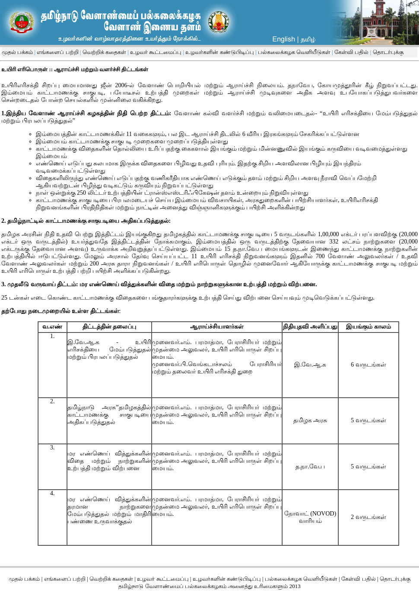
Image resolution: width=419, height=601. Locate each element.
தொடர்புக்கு (387, 52)
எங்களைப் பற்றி (57, 52)
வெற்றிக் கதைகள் (104, 52)
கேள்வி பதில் (351, 52)
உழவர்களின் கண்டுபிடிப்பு (219, 52)
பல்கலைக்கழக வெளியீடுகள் (294, 52)
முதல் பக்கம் (17, 52)
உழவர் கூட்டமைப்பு (155, 52)
